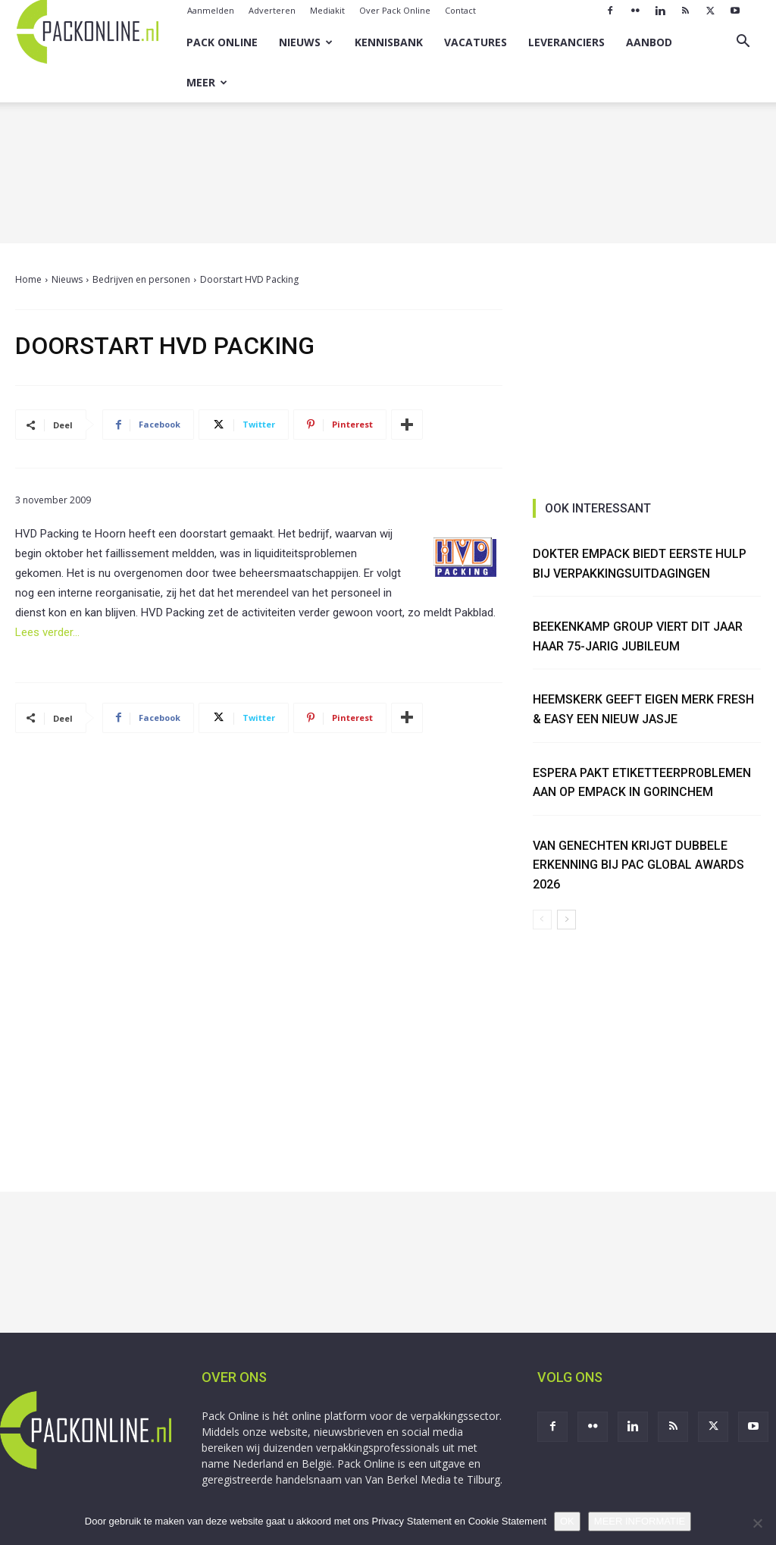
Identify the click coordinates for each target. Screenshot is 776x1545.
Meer (206, 82)
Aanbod (649, 42)
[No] (757, 1523)
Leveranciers (566, 42)
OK (567, 1521)
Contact (460, 10)
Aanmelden (210, 10)
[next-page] (566, 919)
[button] (742, 43)
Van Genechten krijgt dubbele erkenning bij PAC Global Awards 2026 (638, 865)
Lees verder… (47, 632)
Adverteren (272, 10)
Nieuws (306, 42)
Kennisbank (389, 42)
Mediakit (327, 10)
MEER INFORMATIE (639, 1521)
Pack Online (222, 42)
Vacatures (475, 42)
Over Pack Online (394, 10)
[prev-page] (542, 919)
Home (28, 279)
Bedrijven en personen (141, 279)
